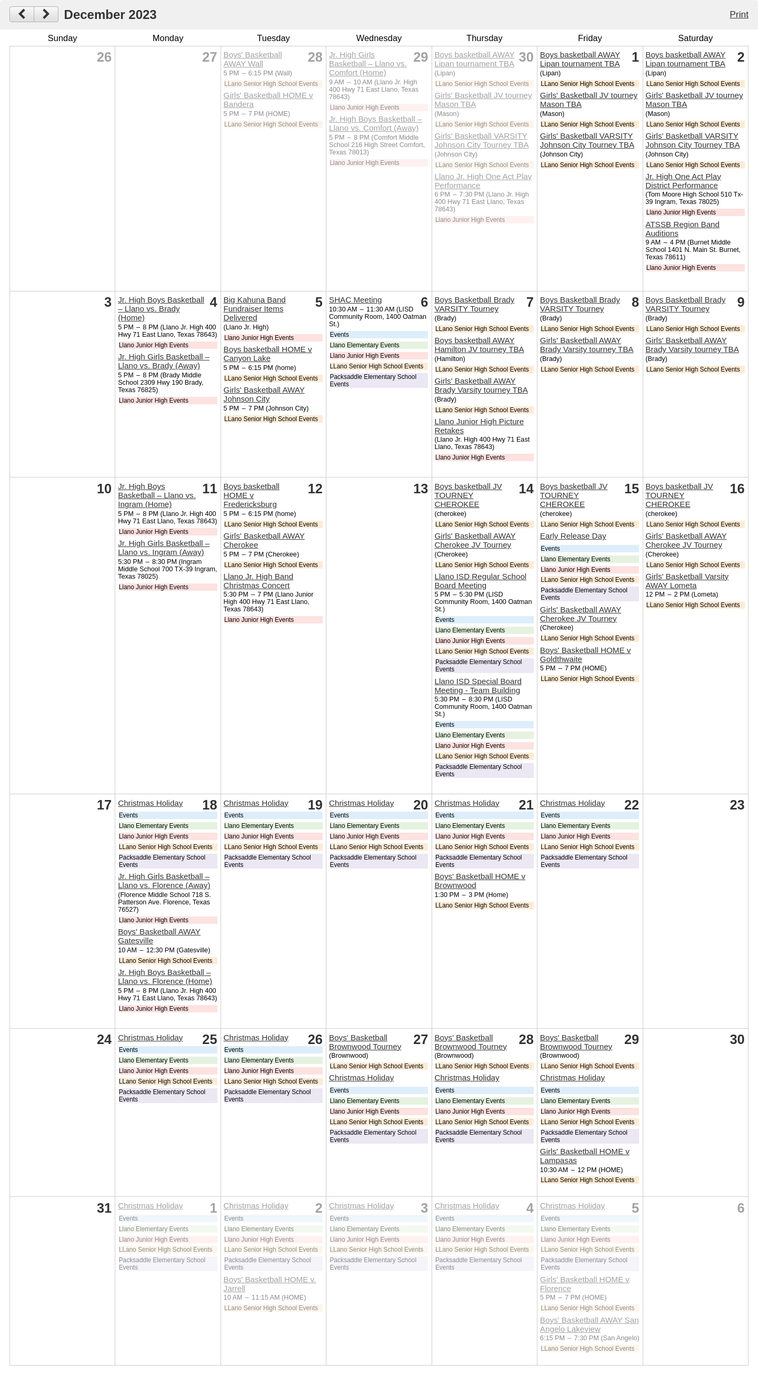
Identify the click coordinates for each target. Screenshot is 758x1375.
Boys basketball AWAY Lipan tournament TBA (474, 59)
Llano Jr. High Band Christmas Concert (259, 581)
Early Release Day (573, 535)
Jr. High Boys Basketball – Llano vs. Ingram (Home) (157, 495)
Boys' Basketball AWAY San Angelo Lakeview (589, 1324)
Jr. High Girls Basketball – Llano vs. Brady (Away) (164, 361)
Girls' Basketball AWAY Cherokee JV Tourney (474, 540)
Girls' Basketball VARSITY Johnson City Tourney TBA (481, 140)
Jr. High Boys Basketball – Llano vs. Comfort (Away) (375, 123)
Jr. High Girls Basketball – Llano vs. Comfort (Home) (368, 63)
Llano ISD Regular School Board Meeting (480, 581)
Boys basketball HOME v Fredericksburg (252, 495)
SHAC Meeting (355, 299)
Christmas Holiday (150, 802)
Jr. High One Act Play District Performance (683, 181)
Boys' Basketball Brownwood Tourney (365, 1042)
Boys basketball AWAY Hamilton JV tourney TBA (479, 345)
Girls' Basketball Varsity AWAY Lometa (687, 581)
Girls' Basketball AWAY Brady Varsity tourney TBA (481, 385)
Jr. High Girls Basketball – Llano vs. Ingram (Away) (164, 548)
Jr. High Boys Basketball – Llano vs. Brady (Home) (161, 308)
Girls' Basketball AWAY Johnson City (264, 394)
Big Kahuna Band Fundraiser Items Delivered (255, 308)
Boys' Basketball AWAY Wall (253, 59)
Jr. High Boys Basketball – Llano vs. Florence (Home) (165, 977)
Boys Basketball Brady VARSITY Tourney (474, 304)
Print (739, 14)
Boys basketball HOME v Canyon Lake (268, 354)
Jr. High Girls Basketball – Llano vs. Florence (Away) (164, 881)
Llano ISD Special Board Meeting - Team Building (477, 686)
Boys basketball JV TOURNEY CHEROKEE (468, 495)
